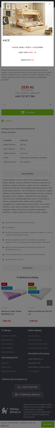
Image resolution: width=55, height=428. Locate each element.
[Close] (50, 4)
